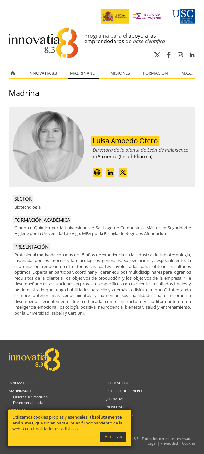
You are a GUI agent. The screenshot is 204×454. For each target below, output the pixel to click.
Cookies (188, 443)
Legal (152, 443)
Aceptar (113, 437)
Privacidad (169, 443)
